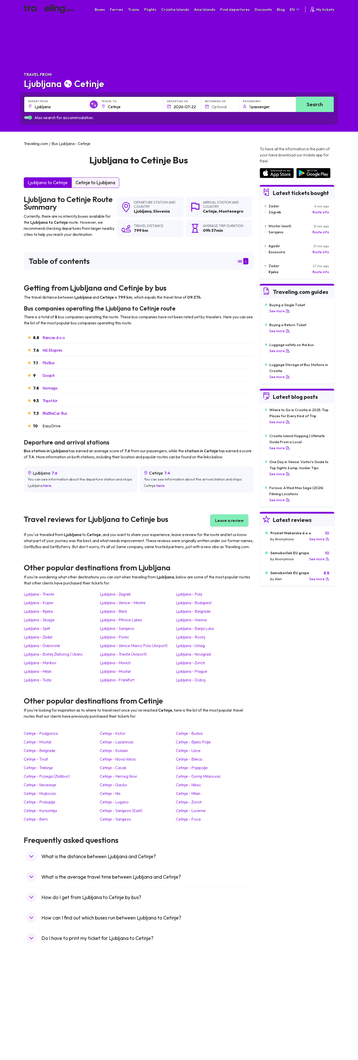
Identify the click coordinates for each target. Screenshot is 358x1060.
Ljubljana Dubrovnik (42, 645)
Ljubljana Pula (189, 594)
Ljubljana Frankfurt (117, 679)
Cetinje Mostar (38, 741)
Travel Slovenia (38, 1033)
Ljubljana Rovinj (190, 636)
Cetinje (210, 211)
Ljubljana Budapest (193, 602)
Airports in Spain (272, 991)
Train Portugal (193, 991)
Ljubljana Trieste (39, 594)
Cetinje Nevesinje (40, 784)
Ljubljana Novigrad (193, 654)
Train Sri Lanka (193, 996)
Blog (281, 9)
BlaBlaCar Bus (54, 413)
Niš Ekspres (52, 350)
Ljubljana (142, 211)
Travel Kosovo (38, 1044)
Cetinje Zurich (189, 801)
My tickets (321, 9)
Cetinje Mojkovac (40, 793)
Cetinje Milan (188, 793)
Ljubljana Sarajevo (117, 628)
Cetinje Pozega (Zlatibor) (47, 776)
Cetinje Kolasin (114, 750)
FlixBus (48, 362)
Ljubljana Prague (191, 671)
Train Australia (193, 1012)
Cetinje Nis (110, 793)
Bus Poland (113, 1028)
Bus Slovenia (114, 1007)
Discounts (263, 9)
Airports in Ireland (273, 1001)
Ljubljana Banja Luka (195, 628)
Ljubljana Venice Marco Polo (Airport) (134, 645)
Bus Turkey (112, 1038)
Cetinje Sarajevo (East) (121, 810)
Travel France (37, 1022)
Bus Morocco (114, 991)
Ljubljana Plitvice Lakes (121, 619)
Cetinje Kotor (113, 733)
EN (295, 9)
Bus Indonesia (115, 1044)
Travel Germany (39, 1012)
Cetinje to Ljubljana (95, 182)
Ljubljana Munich (115, 662)
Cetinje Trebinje (38, 767)
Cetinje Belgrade (39, 750)
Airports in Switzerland (277, 1012)
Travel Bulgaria (38, 1001)
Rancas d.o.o (53, 337)
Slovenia (161, 211)
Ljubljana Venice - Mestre (123, 602)
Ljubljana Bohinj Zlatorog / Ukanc (53, 654)
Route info (321, 212)
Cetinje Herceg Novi (118, 776)
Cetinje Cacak (113, 767)
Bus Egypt (112, 1022)
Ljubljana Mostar (115, 671)
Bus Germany (114, 1001)
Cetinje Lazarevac (117, 741)
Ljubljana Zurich (190, 662)
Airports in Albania (274, 1028)
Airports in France (273, 996)
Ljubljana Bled (113, 611)
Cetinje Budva (189, 733)
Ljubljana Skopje (39, 619)
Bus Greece (113, 1012)
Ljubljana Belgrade (193, 611)
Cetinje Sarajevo (115, 819)
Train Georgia (193, 1007)
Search (315, 104)
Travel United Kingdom (44, 991)
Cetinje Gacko (113, 784)
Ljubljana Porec (114, 636)
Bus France (113, 1017)
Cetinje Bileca (189, 759)
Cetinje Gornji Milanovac (198, 776)
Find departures (235, 9)
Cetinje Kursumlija (40, 810)
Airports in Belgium (274, 1038)
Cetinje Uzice (188, 750)
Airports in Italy (271, 1017)
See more (279, 311)
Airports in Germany (275, 1022)
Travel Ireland (37, 1038)
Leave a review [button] (229, 520)
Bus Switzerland (116, 1033)
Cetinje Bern (36, 819)
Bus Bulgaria (114, 996)
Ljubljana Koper (39, 602)
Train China (191, 1001)
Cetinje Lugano (114, 801)
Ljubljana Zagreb (115, 594)
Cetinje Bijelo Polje (193, 741)
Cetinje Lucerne (191, 810)
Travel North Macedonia (45, 996)
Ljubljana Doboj (191, 679)
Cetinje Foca (188, 819)
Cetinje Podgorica (41, 733)
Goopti (48, 375)
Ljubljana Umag (190, 645)
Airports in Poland (273, 1033)
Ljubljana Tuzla (37, 679)
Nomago (50, 387)
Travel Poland (37, 1028)
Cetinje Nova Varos (118, 759)
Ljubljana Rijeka (38, 611)
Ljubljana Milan (38, 671)
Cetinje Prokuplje (39, 801)
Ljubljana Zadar (38, 636)
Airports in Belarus (274, 1007)
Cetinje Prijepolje (192, 767)
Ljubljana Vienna (191, 619)
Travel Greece (37, 1007)
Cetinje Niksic (188, 784)
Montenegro (231, 211)
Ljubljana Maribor (40, 662)
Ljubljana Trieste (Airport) (123, 654)
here (47, 485)
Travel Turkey (37, 1017)
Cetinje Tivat (36, 759)
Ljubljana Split (37, 628)
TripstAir (50, 400)
